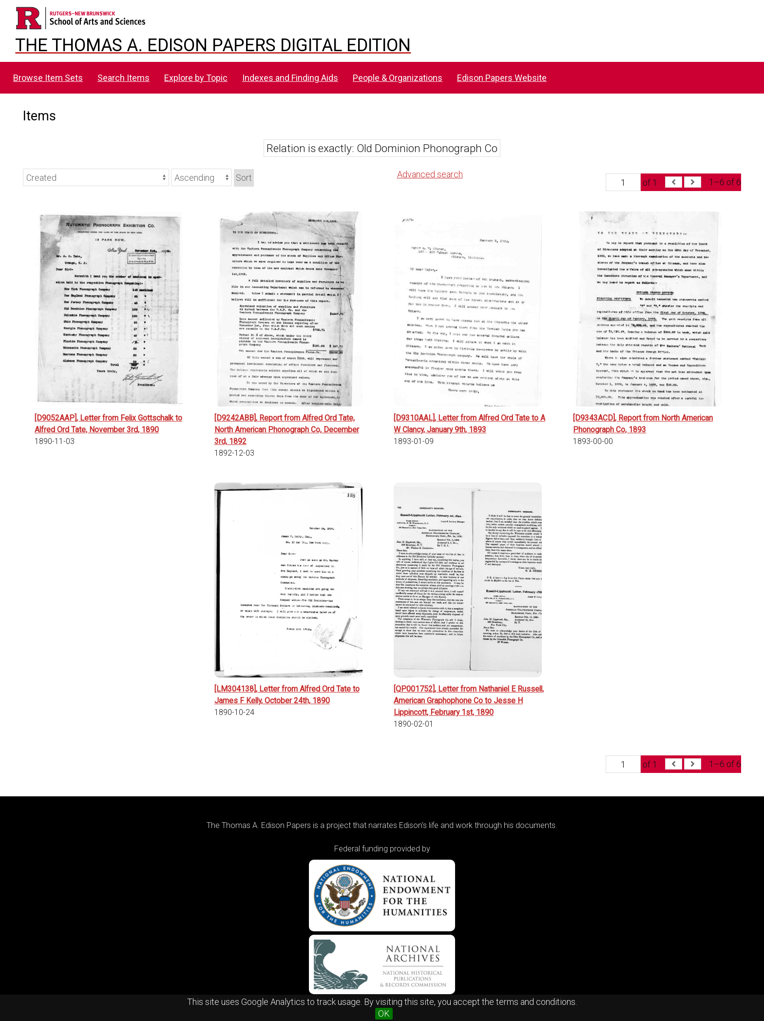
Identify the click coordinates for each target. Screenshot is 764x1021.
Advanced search (430, 174)
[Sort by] (96, 177)
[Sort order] (201, 177)
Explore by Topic (196, 78)
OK (384, 1013)
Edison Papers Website (502, 78)
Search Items (123, 78)
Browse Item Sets (48, 78)
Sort (244, 178)
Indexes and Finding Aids (290, 78)
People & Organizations (397, 78)
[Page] (623, 182)
